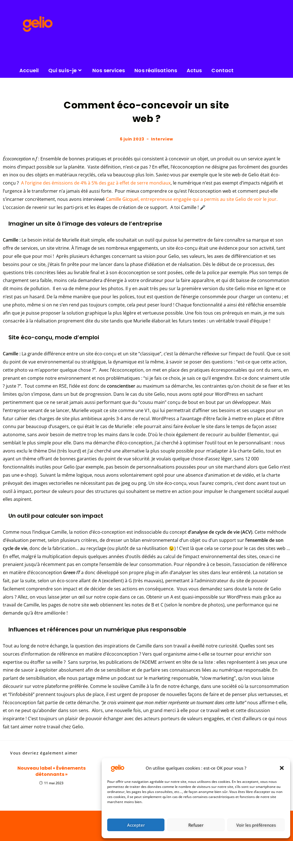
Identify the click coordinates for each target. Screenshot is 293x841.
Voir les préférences (256, 825)
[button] (282, 768)
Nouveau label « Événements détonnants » (51, 771)
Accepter (136, 825)
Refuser (195, 825)
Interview (162, 139)
